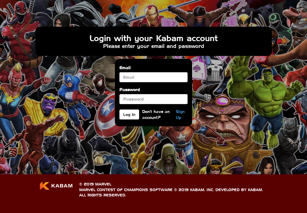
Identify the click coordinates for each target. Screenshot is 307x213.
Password (129, 89)
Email (125, 67)
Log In (129, 114)
